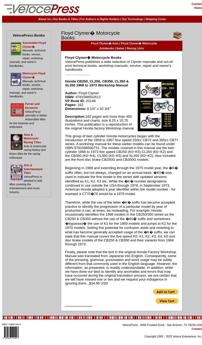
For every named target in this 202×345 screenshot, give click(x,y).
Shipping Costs (155, 19)
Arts (141, 48)
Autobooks (107, 48)
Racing (131, 48)
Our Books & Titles (65, 19)
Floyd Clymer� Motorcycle (139, 43)
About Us (44, 19)
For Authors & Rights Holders (100, 19)
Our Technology (132, 19)
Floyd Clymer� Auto (105, 43)
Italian (120, 48)
